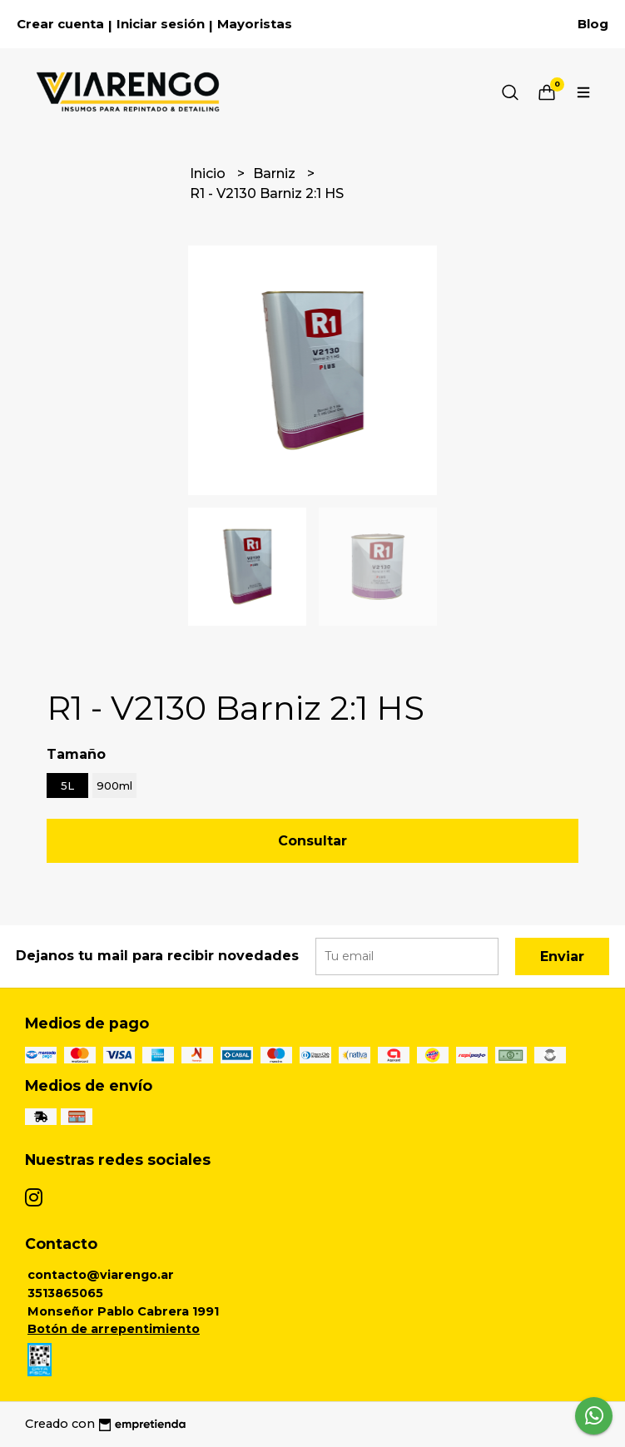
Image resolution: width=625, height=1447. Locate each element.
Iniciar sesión (161, 24)
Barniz (276, 173)
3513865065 (65, 1293)
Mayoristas (254, 24)
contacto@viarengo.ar (100, 1274)
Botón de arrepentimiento (113, 1328)
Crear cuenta (60, 24)
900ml (114, 785)
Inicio (209, 173)
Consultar (312, 841)
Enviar (562, 956)
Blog (593, 24)
